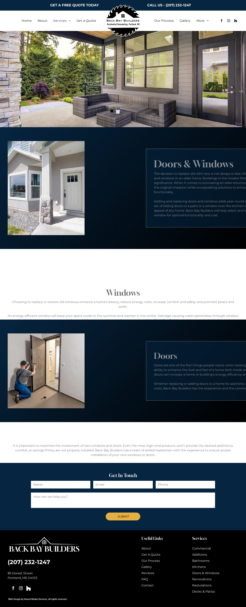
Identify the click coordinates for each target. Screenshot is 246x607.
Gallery (146, 567)
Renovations (202, 579)
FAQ (144, 579)
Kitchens (199, 567)
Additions (199, 554)
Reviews (147, 573)
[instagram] (228, 21)
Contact (147, 585)
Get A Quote (150, 554)
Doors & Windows (205, 573)
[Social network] (236, 21)
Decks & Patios (203, 591)
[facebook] (221, 21)
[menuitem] (27, 20)
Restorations (202, 585)
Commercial (201, 548)
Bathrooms (200, 561)
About (146, 548)
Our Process (150, 561)
